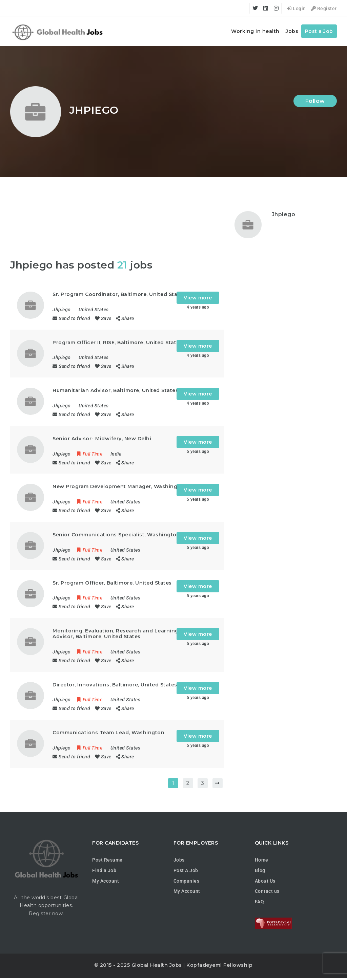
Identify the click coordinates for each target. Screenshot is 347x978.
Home (261, 860)
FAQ (259, 901)
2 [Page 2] (187, 783)
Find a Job (104, 870)
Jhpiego (283, 214)
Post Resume (107, 860)
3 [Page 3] (202, 783)
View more (198, 298)
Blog (260, 870)
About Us (265, 881)
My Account (105, 881)
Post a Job (319, 31)
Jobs (292, 31)
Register (324, 8)
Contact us (267, 891)
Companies (187, 881)
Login (296, 8)
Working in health (255, 31)
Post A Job (186, 870)
